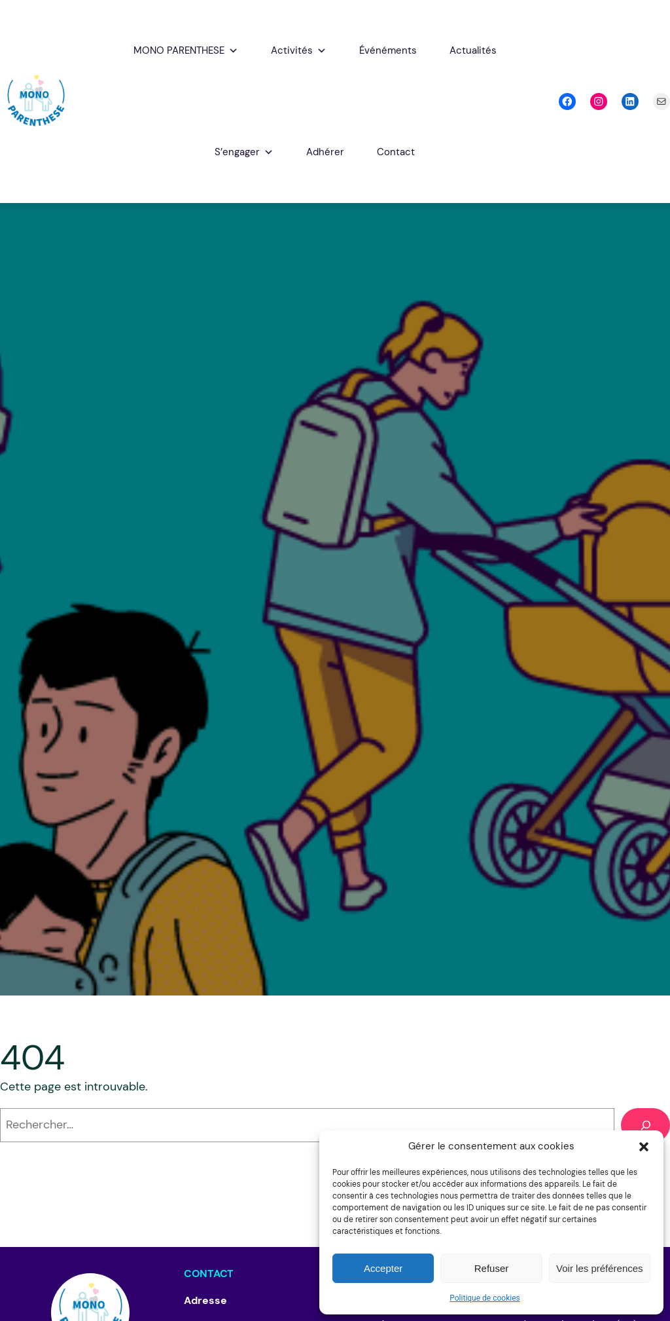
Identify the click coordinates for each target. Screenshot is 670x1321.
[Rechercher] (645, 1125)
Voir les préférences (599, 1268)
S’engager (244, 152)
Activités (298, 51)
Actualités (473, 50)
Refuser (491, 1268)
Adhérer (325, 151)
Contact (396, 151)
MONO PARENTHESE (185, 51)
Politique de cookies (485, 1298)
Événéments (388, 50)
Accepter (383, 1268)
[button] (643, 1146)
